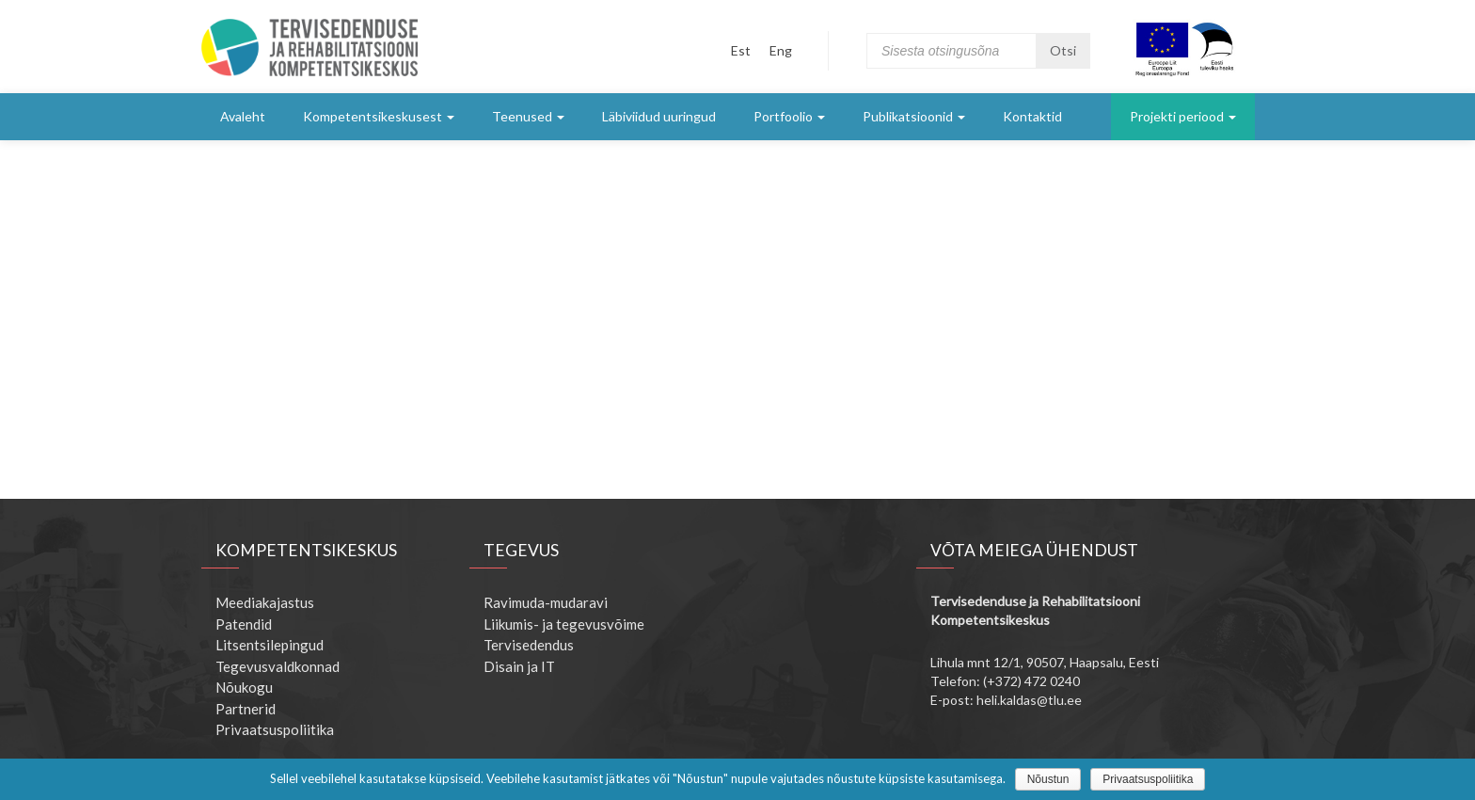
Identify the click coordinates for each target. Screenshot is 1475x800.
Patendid (243, 624)
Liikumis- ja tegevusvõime (564, 624)
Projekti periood (1183, 116)
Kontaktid (1032, 116)
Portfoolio (789, 116)
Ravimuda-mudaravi (546, 602)
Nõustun (1048, 779)
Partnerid (245, 708)
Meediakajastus (264, 602)
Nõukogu (244, 687)
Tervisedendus (529, 644)
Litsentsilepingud (269, 644)
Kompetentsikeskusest (378, 116)
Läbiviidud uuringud (659, 116)
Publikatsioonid (914, 116)
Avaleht (242, 116)
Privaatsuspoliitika (274, 729)
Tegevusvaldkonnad (277, 666)
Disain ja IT (519, 666)
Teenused (528, 116)
